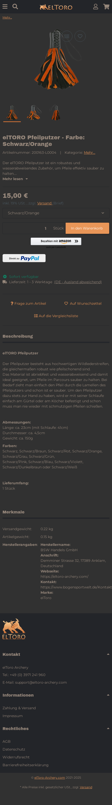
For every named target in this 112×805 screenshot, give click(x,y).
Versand (44, 203)
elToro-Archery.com (49, 777)
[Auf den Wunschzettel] (80, 36)
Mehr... (89, 152)
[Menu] (5, 7)
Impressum (13, 716)
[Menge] (27, 228)
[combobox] (56, 213)
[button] (95, 7)
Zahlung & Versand (19, 708)
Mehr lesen (15, 179)
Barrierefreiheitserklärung (26, 765)
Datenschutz (14, 749)
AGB (7, 741)
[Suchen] (15, 7)
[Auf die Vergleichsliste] (66, 36)
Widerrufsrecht (16, 757)
